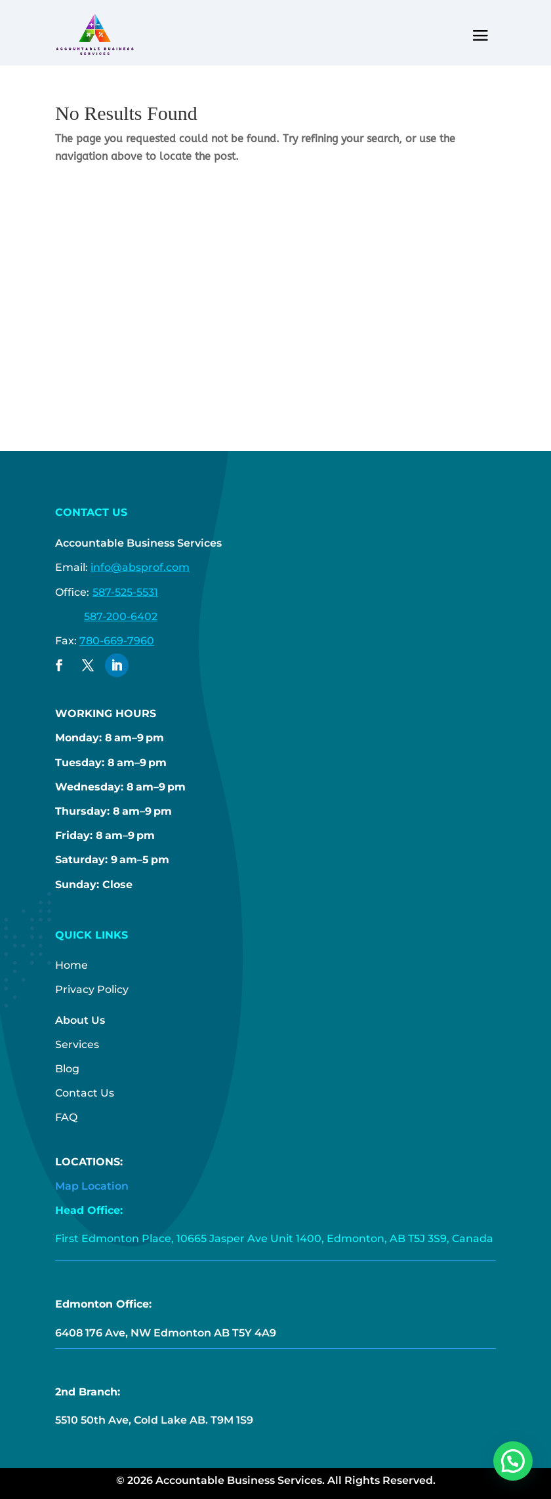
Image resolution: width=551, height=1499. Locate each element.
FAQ (66, 1117)
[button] (513, 1461)
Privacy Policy (92, 989)
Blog (67, 1068)
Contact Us (84, 1093)
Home (71, 965)
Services (77, 1044)
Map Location (92, 1186)
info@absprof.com (140, 567)
